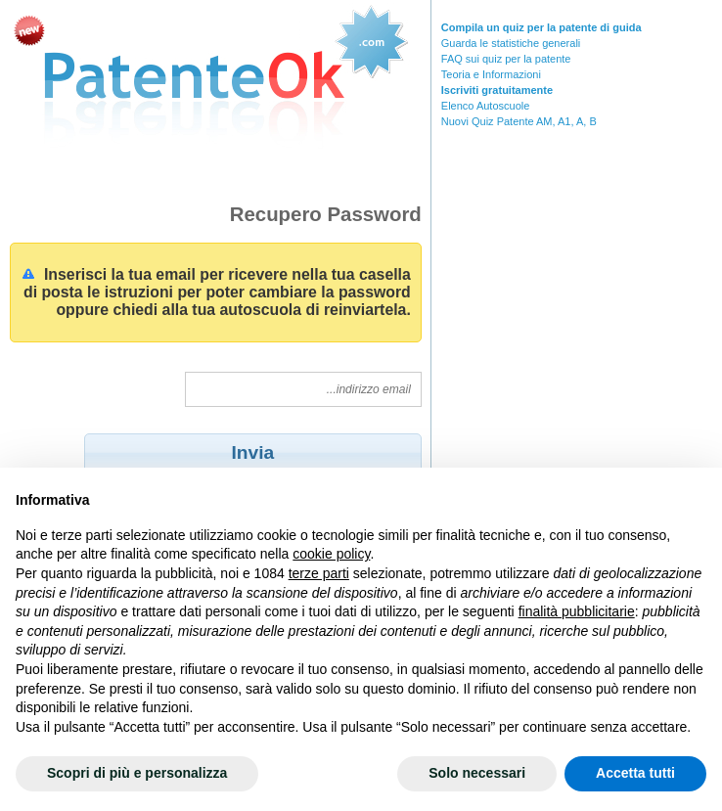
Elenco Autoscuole (485, 106)
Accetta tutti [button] (635, 773)
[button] (253, 452)
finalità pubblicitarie (577, 611)
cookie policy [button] (331, 554)
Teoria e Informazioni (491, 74)
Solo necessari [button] (477, 773)
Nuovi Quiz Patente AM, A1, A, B (519, 121)
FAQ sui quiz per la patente (506, 59)
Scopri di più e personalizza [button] (137, 773)
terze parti (319, 573)
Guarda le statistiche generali (510, 43)
